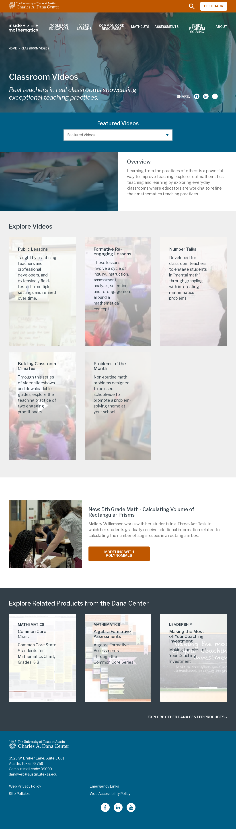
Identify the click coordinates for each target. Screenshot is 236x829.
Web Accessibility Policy (110, 794)
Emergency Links (104, 786)
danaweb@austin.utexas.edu (33, 774)
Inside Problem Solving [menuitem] (197, 29)
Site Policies (19, 794)
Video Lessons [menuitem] (84, 27)
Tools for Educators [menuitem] (59, 27)
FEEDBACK (213, 6)
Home (13, 48)
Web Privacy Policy (25, 786)
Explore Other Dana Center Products (186, 717)
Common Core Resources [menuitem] (111, 27)
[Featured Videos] (118, 135)
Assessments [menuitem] (166, 27)
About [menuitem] (221, 27)
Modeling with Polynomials (119, 554)
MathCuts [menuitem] (140, 27)
